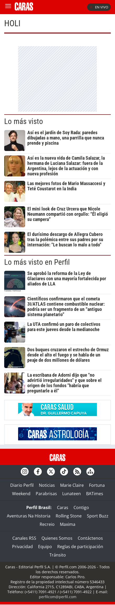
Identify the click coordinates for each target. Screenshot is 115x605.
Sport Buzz (97, 516)
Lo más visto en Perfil (37, 262)
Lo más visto (23, 121)
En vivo (99, 7)
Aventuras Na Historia (28, 516)
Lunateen (71, 493)
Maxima (67, 524)
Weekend (21, 493)
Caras (62, 507)
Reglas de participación (80, 546)
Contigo (81, 507)
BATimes (94, 493)
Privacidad (22, 546)
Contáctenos (90, 538)
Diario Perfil (22, 485)
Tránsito (57, 555)
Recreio (47, 524)
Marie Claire (72, 485)
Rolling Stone (69, 516)
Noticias (47, 485)
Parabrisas (46, 493)
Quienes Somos (56, 538)
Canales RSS (24, 538)
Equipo (45, 546)
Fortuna (97, 485)
